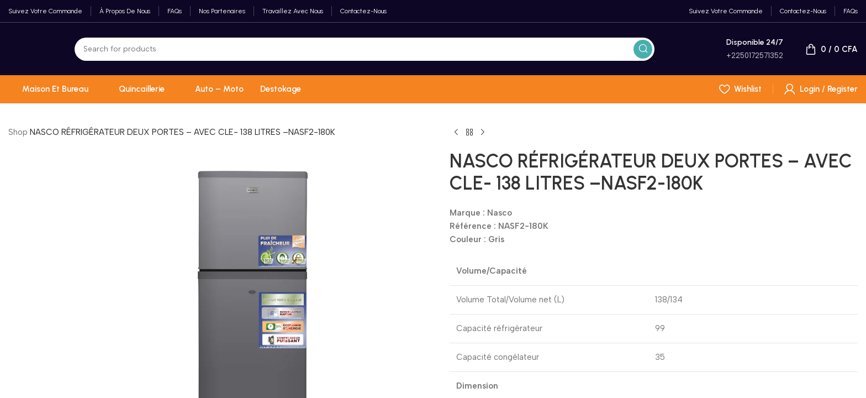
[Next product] (482, 132)
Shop (18, 132)
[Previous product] (456, 132)
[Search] (364, 49)
